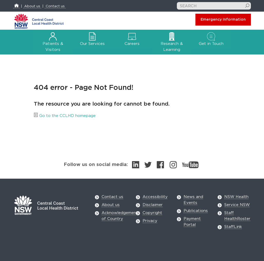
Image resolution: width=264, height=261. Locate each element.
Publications (196, 211)
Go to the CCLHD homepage (67, 116)
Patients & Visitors (53, 43)
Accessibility (155, 197)
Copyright (152, 213)
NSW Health (236, 197)
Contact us (55, 6)
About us (32, 6)
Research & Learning (172, 43)
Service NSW (237, 205)
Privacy (150, 221)
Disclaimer (153, 205)
